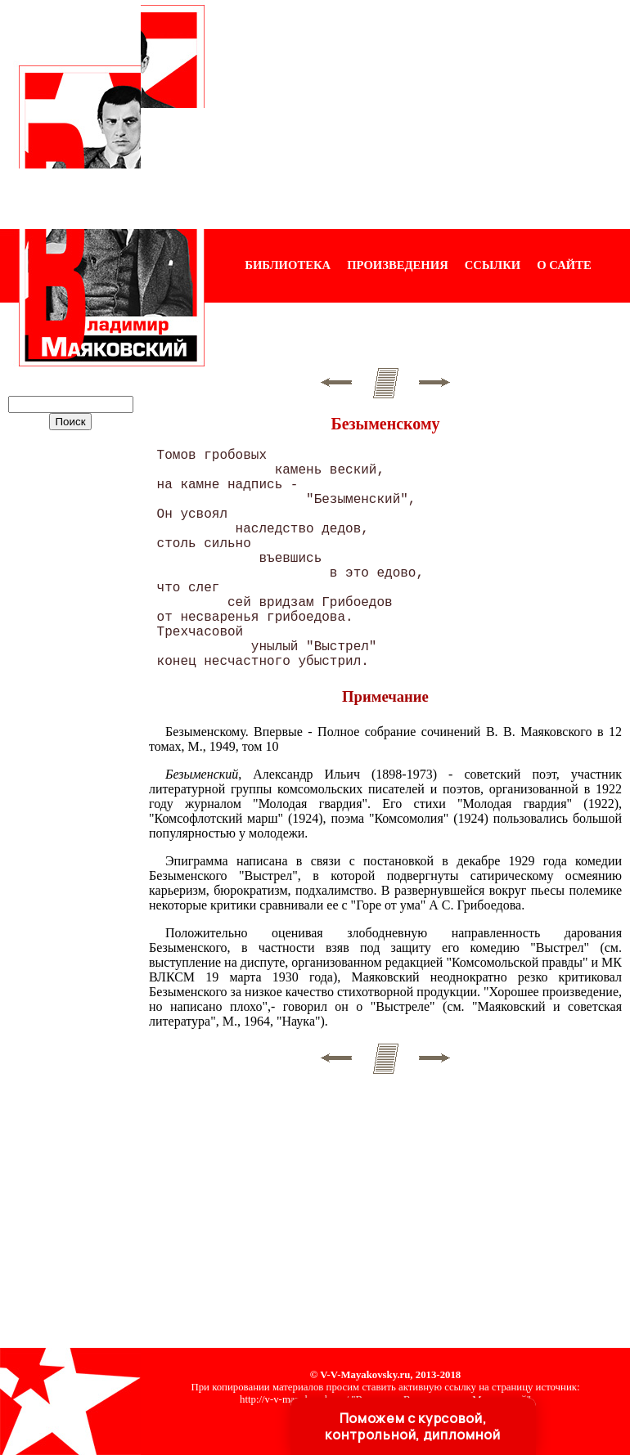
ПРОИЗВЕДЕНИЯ (397, 265)
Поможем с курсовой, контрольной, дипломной (412, 1426)
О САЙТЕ (564, 265)
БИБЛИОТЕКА (288, 265)
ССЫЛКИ (493, 265)
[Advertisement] (417, 114)
